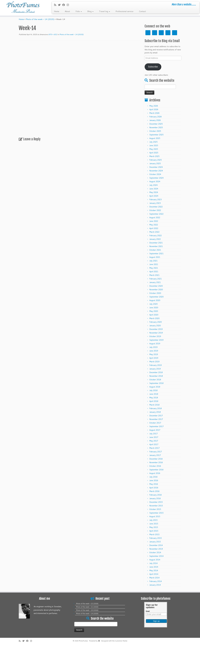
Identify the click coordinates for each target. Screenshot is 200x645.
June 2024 (153, 188)
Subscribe (153, 67)
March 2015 (154, 534)
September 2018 (156, 383)
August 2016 (154, 473)
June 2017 (153, 437)
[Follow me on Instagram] (69, 5)
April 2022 (153, 228)
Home (56, 11)
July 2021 (153, 260)
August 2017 (154, 430)
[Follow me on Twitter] (60, 5)
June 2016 (153, 480)
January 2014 (155, 585)
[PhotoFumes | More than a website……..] (23, 7)
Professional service (124, 11)
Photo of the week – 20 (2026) (87, 610)
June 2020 (153, 307)
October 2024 (155, 174)
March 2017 (154, 448)
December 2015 (156, 502)
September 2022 (156, 214)
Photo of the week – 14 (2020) (40, 19)
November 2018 (156, 376)
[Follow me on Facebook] (64, 5)
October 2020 (155, 293)
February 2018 (155, 408)
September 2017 (156, 426)
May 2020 (153, 311)
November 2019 (156, 333)
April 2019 (153, 358)
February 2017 (155, 451)
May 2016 (153, 484)
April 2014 (153, 574)
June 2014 (153, 567)
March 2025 (154, 156)
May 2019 (153, 354)
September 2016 (156, 469)
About (67, 11)
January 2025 (155, 163)
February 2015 (155, 538)
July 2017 (153, 433)
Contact (142, 11)
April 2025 (153, 152)
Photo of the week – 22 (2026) (87, 603)
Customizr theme (121, 641)
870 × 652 (52, 34)
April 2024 (153, 196)
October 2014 (155, 552)
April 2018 (153, 401)
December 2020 (156, 286)
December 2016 (156, 459)
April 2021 (153, 271)
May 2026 (153, 106)
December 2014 (156, 545)
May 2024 (153, 192)
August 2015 (154, 516)
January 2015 (155, 541)
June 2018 (153, 394)
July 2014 (153, 563)
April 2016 (153, 487)
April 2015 (153, 531)
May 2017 (153, 441)
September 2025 (156, 134)
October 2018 (155, 379)
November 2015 (156, 505)
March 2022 (154, 232)
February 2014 (155, 581)
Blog (90, 11)
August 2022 (154, 217)
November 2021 (156, 246)
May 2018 (153, 397)
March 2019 (154, 361)
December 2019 (156, 329)
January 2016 (155, 498)
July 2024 (153, 185)
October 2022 (155, 210)
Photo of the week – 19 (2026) (87, 613)
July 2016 (153, 477)
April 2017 (153, 444)
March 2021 (154, 275)
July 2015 (153, 520)
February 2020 (155, 322)
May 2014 (153, 570)
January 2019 (155, 369)
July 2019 (153, 347)
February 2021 (155, 278)
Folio (79, 11)
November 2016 (156, 462)
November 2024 (156, 170)
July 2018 (153, 390)
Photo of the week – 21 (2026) (87, 607)
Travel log (104, 11)
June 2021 (153, 264)
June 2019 (153, 351)
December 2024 (156, 167)
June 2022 (153, 221)
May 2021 (153, 268)
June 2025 (153, 145)
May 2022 (153, 224)
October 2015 (155, 509)
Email (148, 611)
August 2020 (154, 300)
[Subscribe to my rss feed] (56, 5)
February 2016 (155, 495)
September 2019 (156, 340)
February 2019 (155, 365)
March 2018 (154, 405)
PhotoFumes (83, 641)
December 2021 (156, 242)
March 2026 (154, 113)
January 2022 (155, 239)
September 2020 (156, 296)
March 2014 (154, 577)
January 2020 (155, 325)
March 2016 (154, 491)
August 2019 (154, 343)
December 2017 (156, 415)
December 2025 (156, 124)
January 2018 (155, 412)
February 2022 (155, 235)
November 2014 (156, 549)
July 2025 (153, 142)
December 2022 (156, 206)
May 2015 (153, 527)
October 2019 (155, 336)
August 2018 (154, 387)
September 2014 (156, 556)
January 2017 (155, 455)
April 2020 (153, 314)
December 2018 (156, 372)
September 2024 (156, 178)
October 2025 (155, 131)
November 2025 (156, 127)
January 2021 (155, 282)
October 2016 (155, 466)
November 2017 (156, 419)
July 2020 (153, 304)
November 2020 (156, 289)
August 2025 (154, 138)
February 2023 (155, 199)
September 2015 (156, 513)
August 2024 (154, 181)
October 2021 (155, 250)
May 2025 (153, 149)
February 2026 (155, 116)
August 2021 (154, 257)
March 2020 (154, 318)
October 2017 (155, 423)
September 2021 (156, 253)
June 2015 (153, 523)
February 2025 (155, 160)
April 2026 (153, 109)
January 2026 (155, 120)
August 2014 (154, 559)
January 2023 (155, 203)
